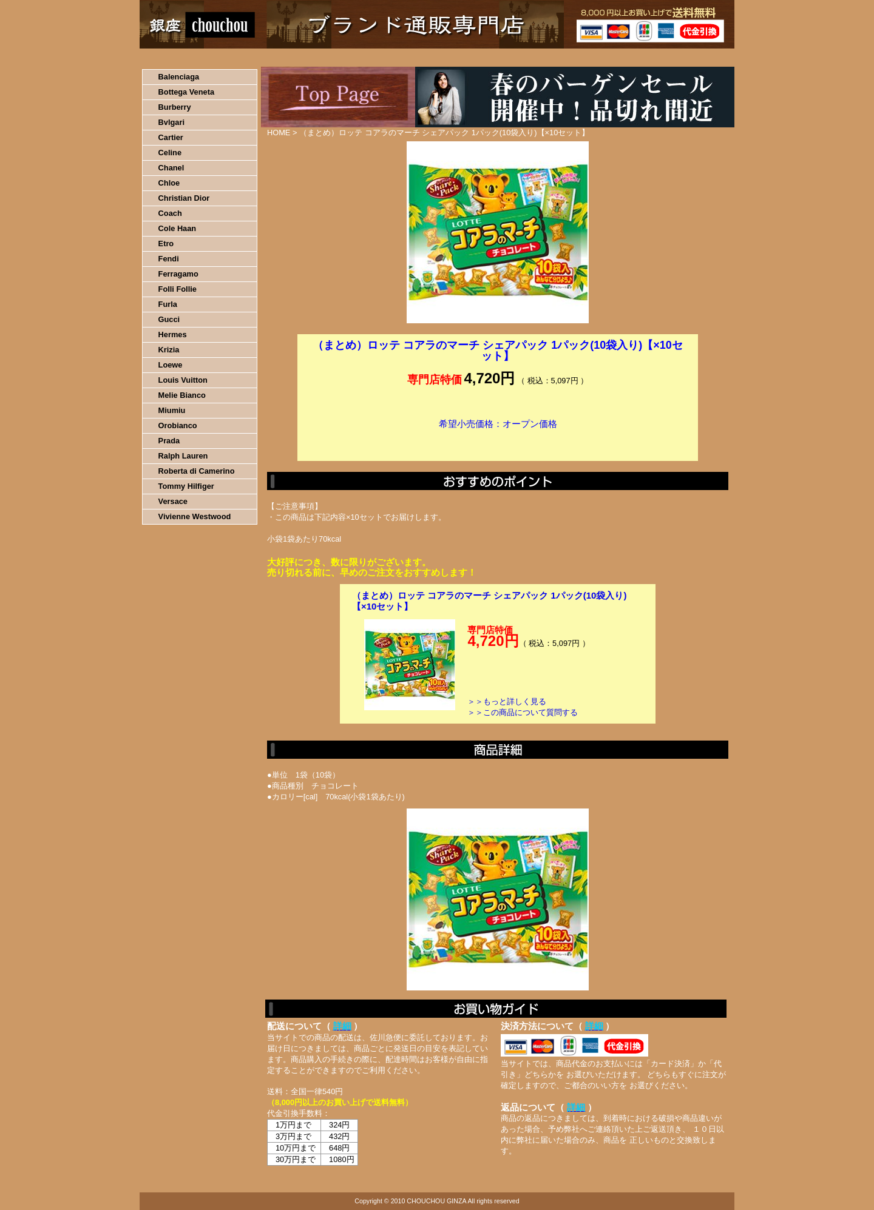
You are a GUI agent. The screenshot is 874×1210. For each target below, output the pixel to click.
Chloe (169, 182)
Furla (167, 304)
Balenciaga (179, 76)
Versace (173, 501)
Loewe (170, 364)
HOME (193, 58)
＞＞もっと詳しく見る (506, 701)
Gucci (169, 319)
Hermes (172, 334)
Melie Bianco (182, 395)
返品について (509, 58)
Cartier (170, 137)
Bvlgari (171, 122)
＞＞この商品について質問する (522, 712)
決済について (350, 58)
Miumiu (172, 410)
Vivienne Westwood (194, 516)
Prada (169, 440)
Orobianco (177, 425)
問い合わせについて (589, 58)
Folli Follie (177, 289)
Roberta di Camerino (196, 471)
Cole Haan (177, 228)
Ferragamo (178, 273)
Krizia (169, 349)
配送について (429, 58)
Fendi (168, 258)
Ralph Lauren (183, 455)
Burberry (174, 107)
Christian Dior (184, 198)
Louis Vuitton (183, 380)
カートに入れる (498, 442)
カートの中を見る (671, 58)
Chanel (171, 167)
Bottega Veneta (186, 91)
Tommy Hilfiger (186, 486)
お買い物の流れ (266, 58)
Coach (170, 213)
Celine (169, 152)
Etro (166, 243)
